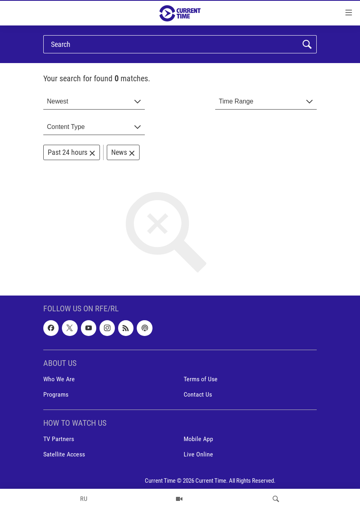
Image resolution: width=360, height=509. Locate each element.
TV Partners (58, 439)
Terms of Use (201, 379)
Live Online (198, 454)
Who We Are (59, 379)
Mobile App (198, 439)
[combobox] (94, 102)
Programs (55, 394)
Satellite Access (64, 454)
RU (83, 499)
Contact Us (198, 394)
